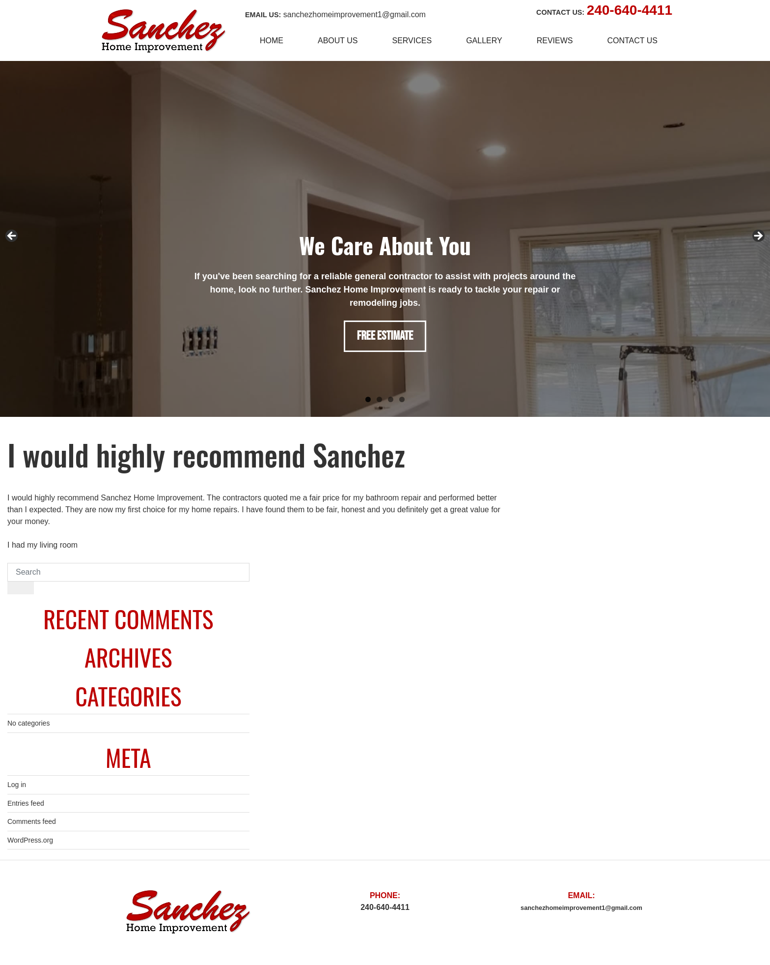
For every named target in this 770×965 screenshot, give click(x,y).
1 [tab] (368, 399)
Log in (16, 785)
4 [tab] (402, 399)
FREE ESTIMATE (385, 336)
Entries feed (25, 803)
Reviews (555, 40)
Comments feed (31, 821)
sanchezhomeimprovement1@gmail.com (354, 14)
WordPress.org (30, 840)
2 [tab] (379, 399)
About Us (338, 40)
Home (271, 40)
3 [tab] (390, 399)
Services (412, 40)
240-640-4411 (629, 10)
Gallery (484, 40)
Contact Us (632, 40)
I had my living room (42, 545)
